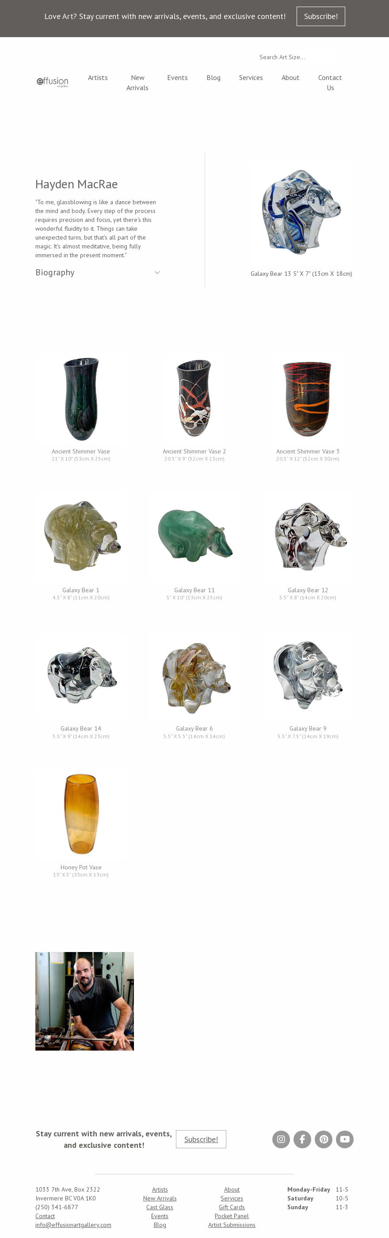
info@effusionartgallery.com (73, 1225)
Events (177, 77)
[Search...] (295, 57)
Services (251, 77)
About (291, 77)
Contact (45, 1216)
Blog (213, 77)
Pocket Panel (232, 1216)
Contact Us (330, 82)
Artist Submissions (232, 1225)
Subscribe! (321, 16)
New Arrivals (137, 82)
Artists (98, 77)
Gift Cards (232, 1207)
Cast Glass (159, 1207)
